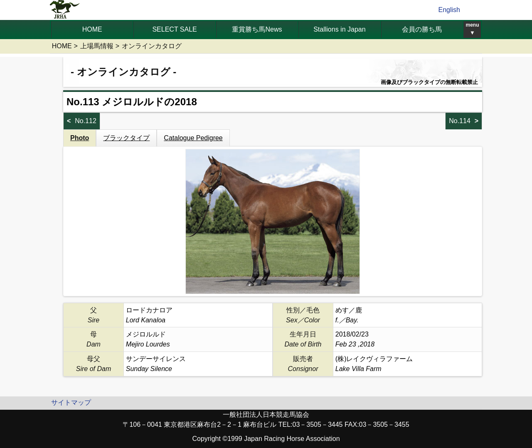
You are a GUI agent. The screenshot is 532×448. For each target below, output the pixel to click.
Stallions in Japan (339, 29)
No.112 (85, 120)
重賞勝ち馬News (257, 29)
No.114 (459, 120)
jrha (65, 10)
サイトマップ (71, 402)
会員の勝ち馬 (422, 29)
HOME (92, 29)
